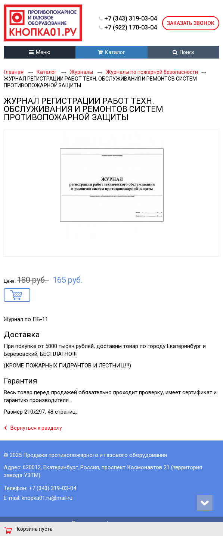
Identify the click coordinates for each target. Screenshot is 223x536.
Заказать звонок (190, 23)
